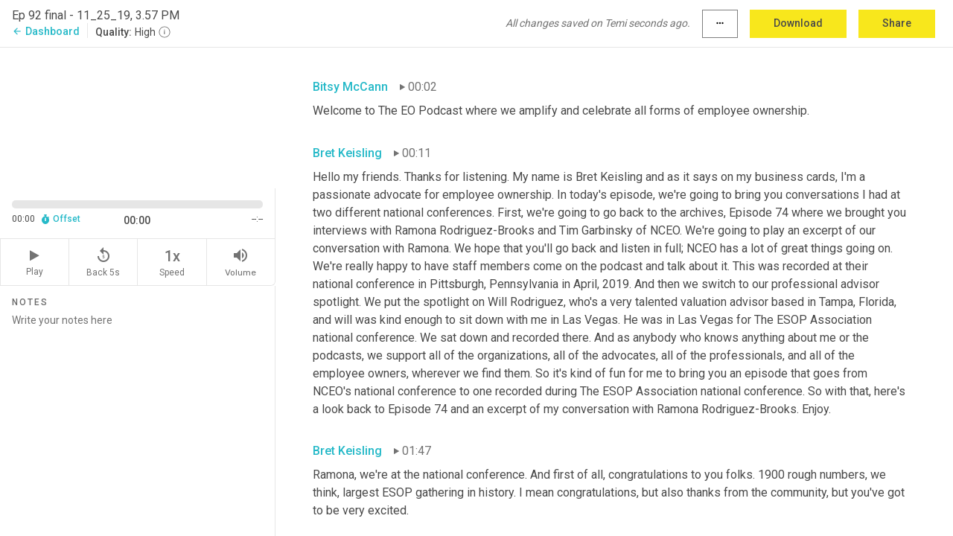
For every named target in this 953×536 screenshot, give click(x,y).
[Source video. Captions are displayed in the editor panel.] (137, 116)
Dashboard (46, 31)
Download (798, 23)
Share (896, 23)
